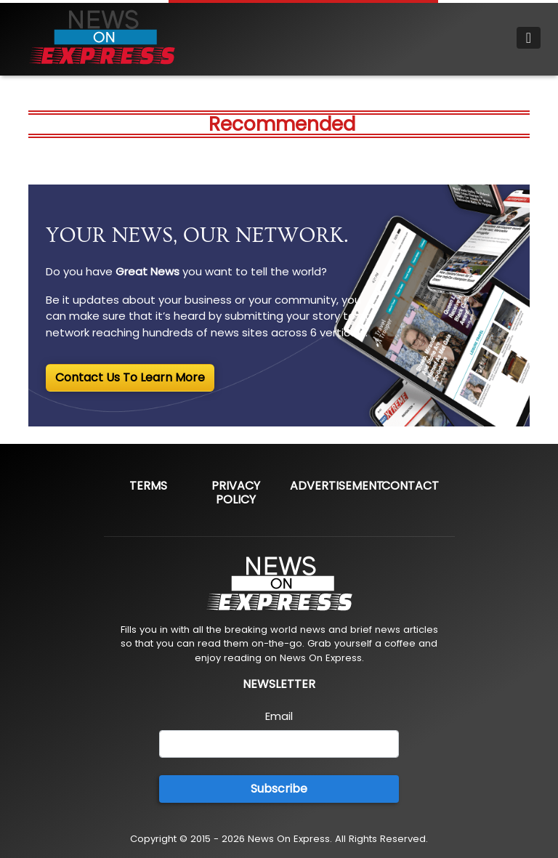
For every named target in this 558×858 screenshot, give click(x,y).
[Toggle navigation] (529, 38)
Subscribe (279, 788)
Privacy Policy (235, 492)
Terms (148, 485)
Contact (410, 485)
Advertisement (337, 485)
